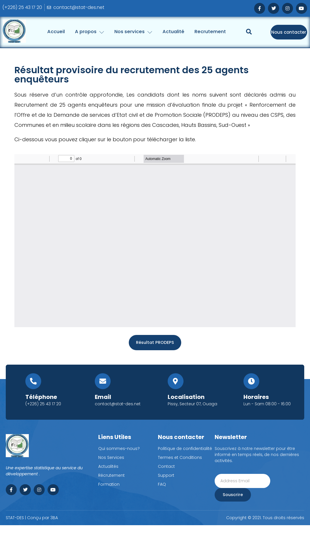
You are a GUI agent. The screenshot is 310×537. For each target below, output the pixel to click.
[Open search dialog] (249, 53)
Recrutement (248, 31)
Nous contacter (288, 38)
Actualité (207, 31)
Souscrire (232, 507)
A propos (116, 31)
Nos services (163, 31)
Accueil (79, 31)
